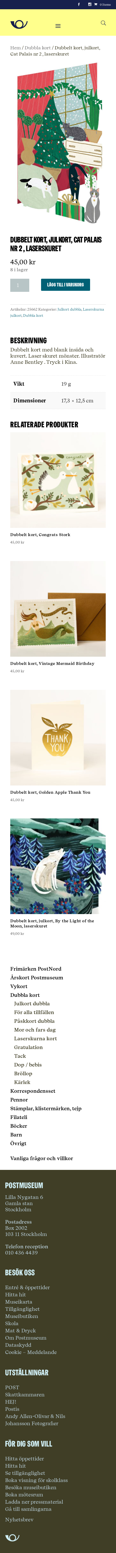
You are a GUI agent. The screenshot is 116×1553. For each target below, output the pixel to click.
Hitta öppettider (24, 1459)
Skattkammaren (25, 1395)
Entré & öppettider (27, 1287)
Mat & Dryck (20, 1331)
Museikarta (18, 1302)
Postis (12, 1409)
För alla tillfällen (34, 1012)
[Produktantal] (19, 285)
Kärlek (22, 1082)
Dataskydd (18, 1345)
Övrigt (18, 1143)
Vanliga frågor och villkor (41, 1158)
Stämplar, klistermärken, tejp (46, 1108)
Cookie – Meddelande (31, 1352)
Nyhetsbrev (19, 1519)
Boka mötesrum (24, 1495)
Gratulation (28, 1047)
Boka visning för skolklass (36, 1480)
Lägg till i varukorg (65, 284)
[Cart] (102, 4)
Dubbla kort (38, 47)
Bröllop (23, 1073)
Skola (11, 1323)
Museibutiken (21, 1316)
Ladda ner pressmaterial (34, 1502)
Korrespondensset (32, 1091)
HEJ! (10, 1402)
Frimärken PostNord (35, 969)
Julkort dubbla (69, 309)
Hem (15, 47)
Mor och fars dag (35, 1030)
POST (12, 1387)
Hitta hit (15, 1295)
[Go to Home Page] (19, 24)
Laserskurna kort (35, 1038)
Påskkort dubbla (34, 1021)
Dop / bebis (28, 1065)
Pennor (19, 1100)
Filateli (18, 1117)
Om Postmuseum (25, 1338)
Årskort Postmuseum (36, 977)
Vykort (18, 986)
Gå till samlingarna (28, 1509)
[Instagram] (89, 5)
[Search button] (103, 23)
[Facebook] (78, 5)
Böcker (18, 1126)
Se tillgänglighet (25, 1473)
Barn (16, 1135)
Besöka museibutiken (30, 1487)
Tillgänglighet (22, 1309)
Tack (20, 1056)
